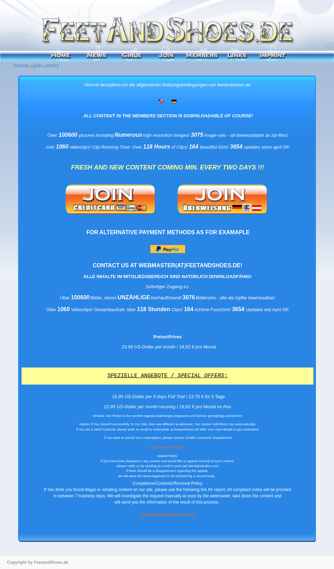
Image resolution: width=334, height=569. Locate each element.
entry (52, 65)
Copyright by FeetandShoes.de (38, 562)
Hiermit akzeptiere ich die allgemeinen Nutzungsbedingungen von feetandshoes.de (168, 84)
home (21, 65)
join (37, 65)
